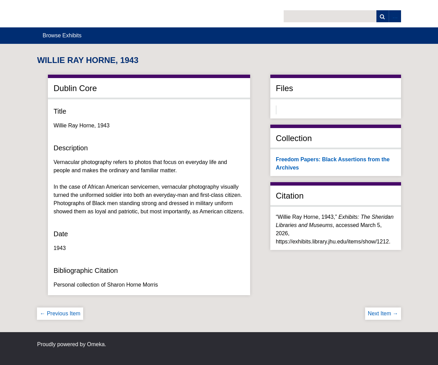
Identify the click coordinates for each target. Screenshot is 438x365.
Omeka (96, 344)
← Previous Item (60, 313)
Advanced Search (395, 16)
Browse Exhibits (61, 35)
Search (382, 16)
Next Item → (383, 313)
